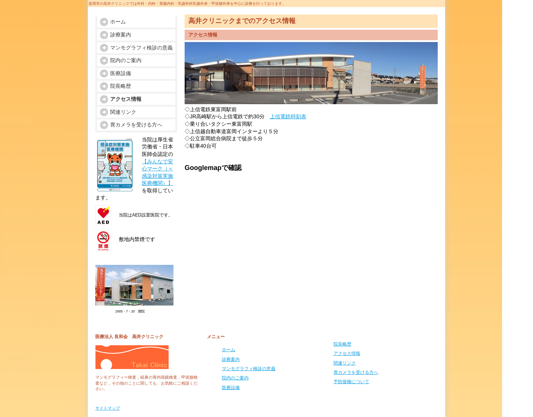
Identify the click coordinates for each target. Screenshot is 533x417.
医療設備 (231, 387)
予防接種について (351, 381)
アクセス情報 (346, 353)
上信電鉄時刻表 (288, 116)
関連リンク (344, 363)
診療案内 (231, 359)
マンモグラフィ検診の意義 (248, 368)
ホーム (228, 349)
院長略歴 (342, 344)
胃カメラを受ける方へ (355, 372)
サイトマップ (107, 408)
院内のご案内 (235, 378)
